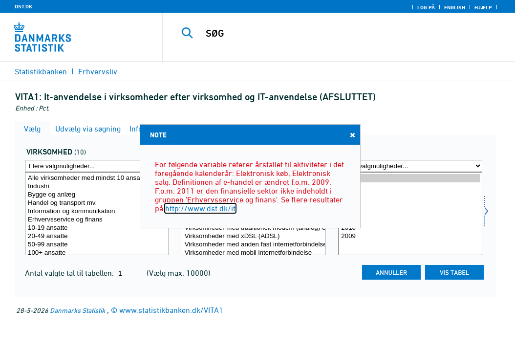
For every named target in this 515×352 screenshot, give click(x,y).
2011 (410, 220)
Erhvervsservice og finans (97, 220)
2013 (410, 203)
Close (351, 135)
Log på (426, 7)
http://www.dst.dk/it (200, 208)
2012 (410, 211)
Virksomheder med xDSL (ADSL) (254, 236)
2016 (410, 178)
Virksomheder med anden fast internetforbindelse (254, 245)
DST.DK (23, 6)
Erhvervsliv (97, 71)
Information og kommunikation (97, 211)
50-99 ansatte (97, 245)
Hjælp (483, 7)
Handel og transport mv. (97, 203)
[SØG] (341, 33)
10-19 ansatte (97, 228)
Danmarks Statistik (77, 310)
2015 (410, 186)
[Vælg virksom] (97, 213)
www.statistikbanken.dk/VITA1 (171, 310)
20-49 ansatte (97, 236)
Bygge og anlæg (97, 195)
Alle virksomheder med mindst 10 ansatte (97, 178)
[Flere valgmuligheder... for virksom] (97, 166)
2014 (410, 195)
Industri (97, 186)
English (454, 7)
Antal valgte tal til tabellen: (70, 272)
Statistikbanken (41, 71)
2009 (410, 236)
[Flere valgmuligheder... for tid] (410, 166)
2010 (410, 228)
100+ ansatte (97, 253)
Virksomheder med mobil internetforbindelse (254, 253)
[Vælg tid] (410, 213)
